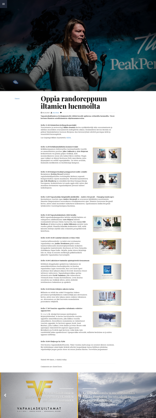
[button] (39, 395)
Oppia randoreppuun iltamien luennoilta (74, 102)
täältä (68, 138)
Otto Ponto (55, 113)
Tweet (17, 99)
